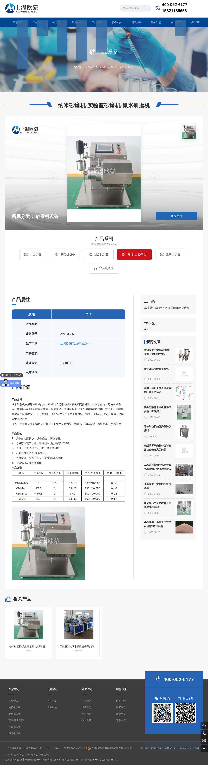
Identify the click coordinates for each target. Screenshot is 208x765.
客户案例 (94, 22)
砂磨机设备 (128, 67)
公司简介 (54, 22)
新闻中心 (74, 22)
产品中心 (34, 23)
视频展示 (133, 22)
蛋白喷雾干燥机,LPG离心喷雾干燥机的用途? (158, 536)
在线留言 (173, 22)
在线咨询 (176, 216)
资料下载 (193, 22)
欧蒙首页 (15, 22)
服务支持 (114, 22)
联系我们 (153, 22)
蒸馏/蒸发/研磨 (110, 67)
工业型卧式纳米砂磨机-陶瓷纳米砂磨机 (166, 344)
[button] (154, 265)
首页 (81, 67)
